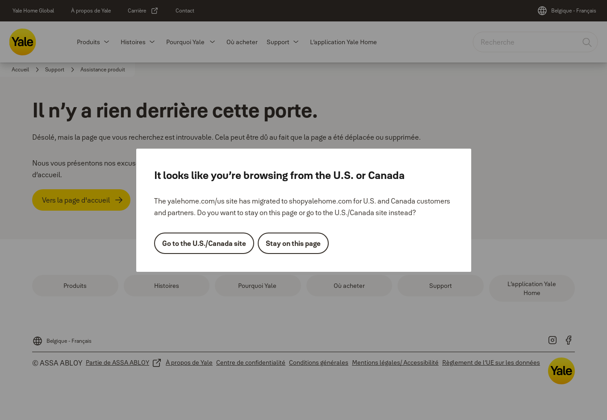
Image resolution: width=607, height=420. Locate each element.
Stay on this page (293, 243)
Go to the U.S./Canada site (204, 243)
